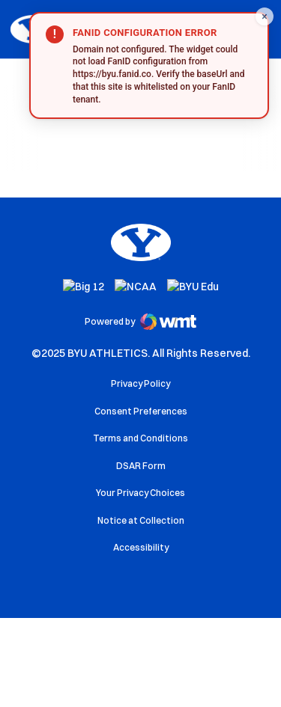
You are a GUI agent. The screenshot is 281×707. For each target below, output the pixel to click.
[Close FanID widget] (265, 16)
